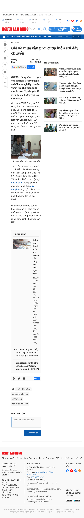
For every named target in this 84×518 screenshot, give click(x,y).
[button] (5, 78)
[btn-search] (39, 29)
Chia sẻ (31, 67)
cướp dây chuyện (20, 394)
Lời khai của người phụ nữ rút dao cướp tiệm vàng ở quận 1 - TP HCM (27, 366)
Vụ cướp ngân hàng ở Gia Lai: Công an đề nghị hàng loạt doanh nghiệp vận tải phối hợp (70, 87)
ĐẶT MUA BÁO (49, 15)
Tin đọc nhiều (51, 62)
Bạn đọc (34, 37)
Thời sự (10, 37)
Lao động (26, 37)
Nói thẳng (20, 20)
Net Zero (42, 37)
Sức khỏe (58, 37)
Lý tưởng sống (7, 20)
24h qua (58, 20)
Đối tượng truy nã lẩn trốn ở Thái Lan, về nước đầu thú (70, 127)
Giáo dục (67, 37)
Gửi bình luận (32, 433)
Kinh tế (50, 37)
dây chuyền (17, 183)
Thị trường (47, 20)
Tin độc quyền (33, 20)
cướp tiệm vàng (23, 389)
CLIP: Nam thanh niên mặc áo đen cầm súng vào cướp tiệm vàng (36, 257)
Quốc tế (17, 37)
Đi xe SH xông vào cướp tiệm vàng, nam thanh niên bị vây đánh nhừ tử (27, 352)
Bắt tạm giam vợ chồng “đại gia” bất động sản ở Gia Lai (70, 100)
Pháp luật (76, 37)
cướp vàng (17, 399)
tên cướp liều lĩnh (20, 404)
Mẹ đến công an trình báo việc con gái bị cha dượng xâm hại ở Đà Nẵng (69, 114)
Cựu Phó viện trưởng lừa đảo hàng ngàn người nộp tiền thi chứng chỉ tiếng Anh (70, 73)
